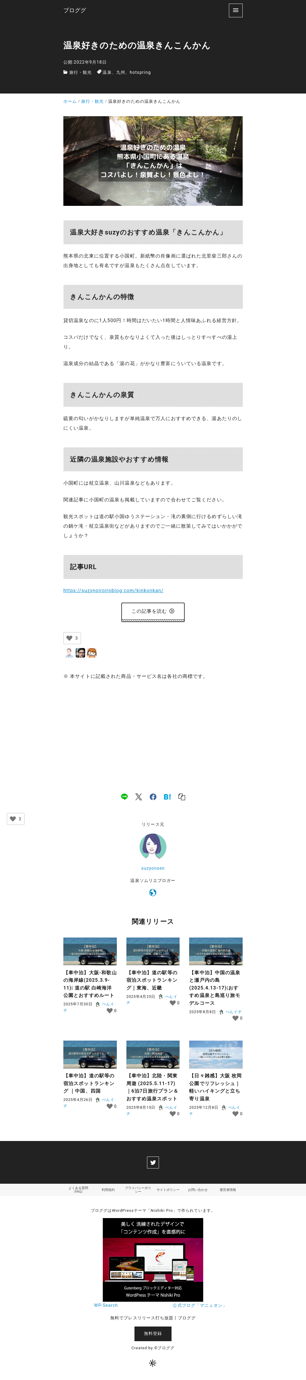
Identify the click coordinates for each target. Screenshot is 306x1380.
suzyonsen (153, 868)
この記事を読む (153, 611)
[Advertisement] (153, 730)
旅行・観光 (80, 72)
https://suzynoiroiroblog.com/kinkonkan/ (113, 590)
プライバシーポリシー (138, 1190)
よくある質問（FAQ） (78, 1190)
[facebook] (153, 796)
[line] (124, 796)
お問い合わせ (198, 1190)
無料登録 (153, 1334)
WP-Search (106, 1306)
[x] (138, 796)
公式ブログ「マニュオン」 (200, 1306)
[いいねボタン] (69, 638)
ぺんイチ (230, 1012)
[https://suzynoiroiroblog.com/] (153, 894)
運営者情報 (228, 1190)
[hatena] (167, 796)
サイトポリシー (167, 1190)
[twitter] (153, 1162)
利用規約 (108, 1190)
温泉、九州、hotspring (126, 72)
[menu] (236, 10)
